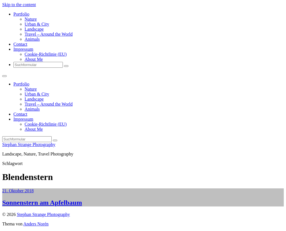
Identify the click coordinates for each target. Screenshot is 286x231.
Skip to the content (19, 4)
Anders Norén (36, 224)
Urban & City (37, 24)
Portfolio (21, 14)
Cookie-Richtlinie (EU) (46, 54)
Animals (32, 39)
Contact (20, 44)
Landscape (34, 29)
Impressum (23, 49)
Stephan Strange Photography (28, 144)
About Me (34, 59)
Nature (31, 19)
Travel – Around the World (49, 34)
